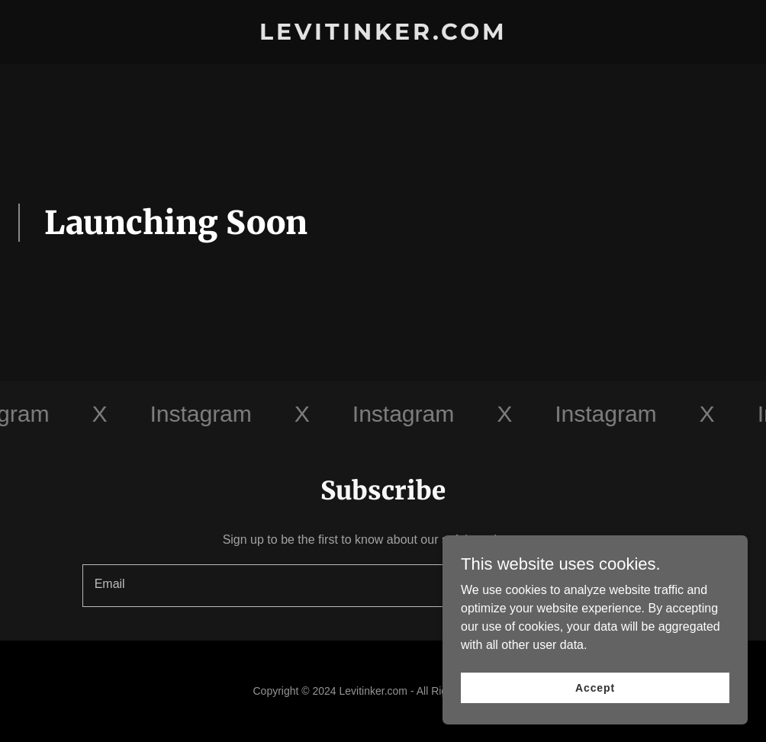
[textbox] (324, 585)
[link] (383, 35)
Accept (595, 698)
